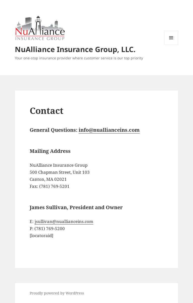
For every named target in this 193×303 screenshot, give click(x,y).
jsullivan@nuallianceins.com (64, 221)
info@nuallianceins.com (109, 129)
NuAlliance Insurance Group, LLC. (75, 49)
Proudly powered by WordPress (57, 293)
